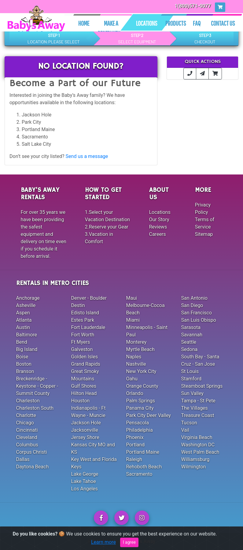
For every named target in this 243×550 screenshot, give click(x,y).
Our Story (159, 219)
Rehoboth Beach (144, 467)
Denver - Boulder (89, 298)
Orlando (134, 393)
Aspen (23, 313)
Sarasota (191, 327)
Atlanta (24, 320)
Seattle (189, 342)
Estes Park (82, 320)
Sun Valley (192, 393)
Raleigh (134, 459)
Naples (134, 357)
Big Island (27, 349)
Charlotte (26, 415)
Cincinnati (27, 430)
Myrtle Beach (140, 349)
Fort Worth (82, 335)
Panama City (140, 408)
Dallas (23, 459)
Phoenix (135, 437)
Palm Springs (140, 401)
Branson (25, 371)
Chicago (25, 423)
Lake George (84, 474)
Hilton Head (84, 393)
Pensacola (137, 423)
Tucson (189, 423)
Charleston (28, 401)
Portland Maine (142, 452)
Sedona (189, 349)
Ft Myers (80, 342)
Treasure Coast (197, 415)
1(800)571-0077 (193, 6)
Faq (197, 23)
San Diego (192, 305)
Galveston (82, 349)
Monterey (136, 342)
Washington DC (198, 445)
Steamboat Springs (202, 386)
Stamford (191, 379)
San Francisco (196, 313)
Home (83, 23)
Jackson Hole (86, 423)
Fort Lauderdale (88, 327)
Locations (146, 23)
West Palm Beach (200, 452)
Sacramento (139, 474)
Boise (22, 357)
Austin (23, 327)
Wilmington (193, 467)
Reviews (158, 227)
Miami (133, 320)
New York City (141, 371)
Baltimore (26, 335)
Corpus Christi (31, 452)
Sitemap (204, 234)
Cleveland (26, 437)
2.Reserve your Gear (106, 227)
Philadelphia (139, 430)
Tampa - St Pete (198, 401)
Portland (135, 445)
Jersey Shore (85, 437)
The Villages (194, 408)
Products (175, 23)
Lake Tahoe (83, 481)
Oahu (132, 379)
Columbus (27, 445)
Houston (80, 401)
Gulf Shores (84, 386)
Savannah (192, 335)
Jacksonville (84, 430)
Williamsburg (195, 459)
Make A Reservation (111, 28)
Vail (185, 430)
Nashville (136, 364)
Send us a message (87, 156)
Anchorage (28, 298)
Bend (21, 342)
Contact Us (223, 23)
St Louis (190, 371)
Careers (157, 234)
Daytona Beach (32, 467)
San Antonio (194, 298)
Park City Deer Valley (148, 415)
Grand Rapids (85, 364)
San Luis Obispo (198, 320)
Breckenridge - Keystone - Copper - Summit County (37, 386)
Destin (78, 305)
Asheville (26, 305)
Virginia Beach (196, 437)
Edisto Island (85, 313)
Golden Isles (84, 357)
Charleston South (34, 408)
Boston (23, 364)
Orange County (142, 386)
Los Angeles (84, 489)
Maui (131, 298)
